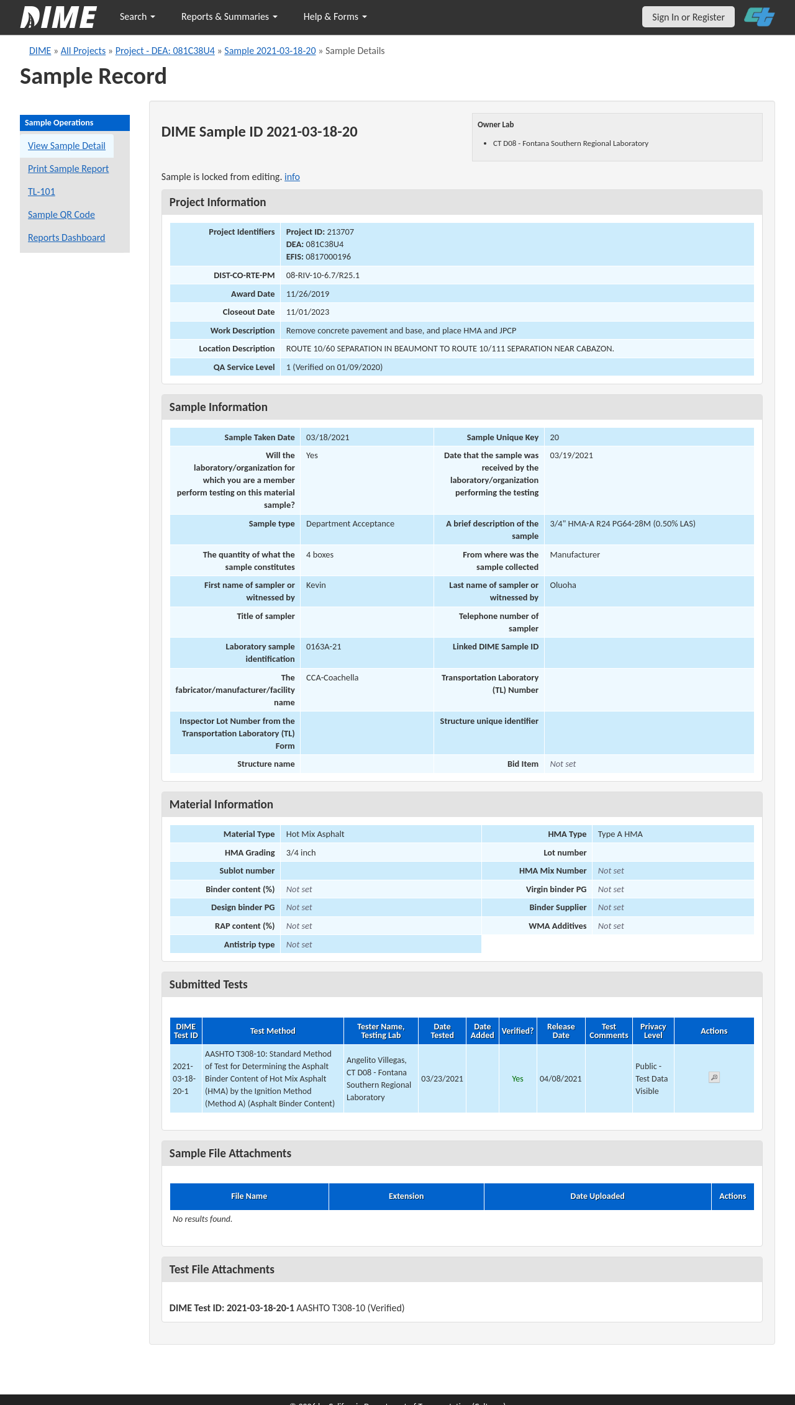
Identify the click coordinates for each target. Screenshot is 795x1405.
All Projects (83, 50)
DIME (40, 50)
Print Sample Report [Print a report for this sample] (68, 168)
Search (137, 16)
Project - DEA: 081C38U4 (165, 50)
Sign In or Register (688, 17)
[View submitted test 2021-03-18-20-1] (714, 1079)
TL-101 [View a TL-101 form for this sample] (41, 191)
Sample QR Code (61, 214)
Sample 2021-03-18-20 (270, 50)
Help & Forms (335, 16)
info (292, 177)
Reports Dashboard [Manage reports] (66, 237)
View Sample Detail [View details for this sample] (67, 145)
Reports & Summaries (229, 16)
